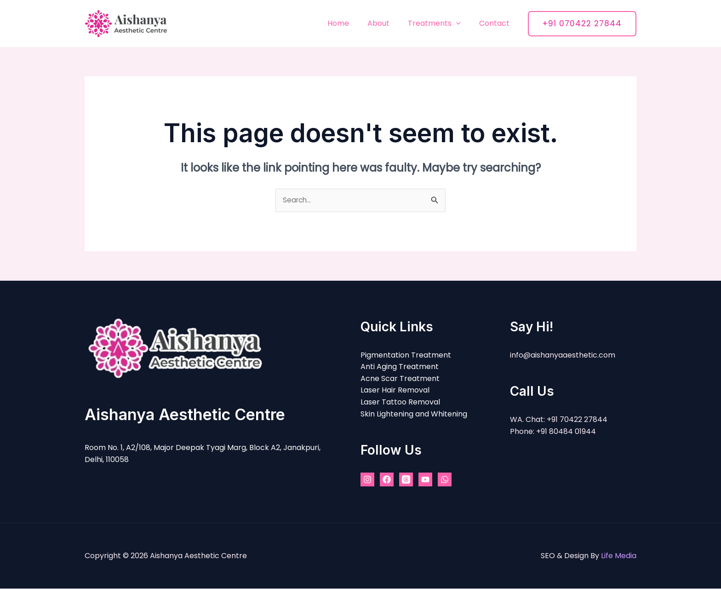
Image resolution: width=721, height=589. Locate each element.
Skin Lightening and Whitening (413, 414)
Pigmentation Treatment (405, 355)
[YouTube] (425, 480)
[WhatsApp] (445, 480)
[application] (461, 23)
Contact (496, 23)
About (388, 23)
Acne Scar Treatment (400, 379)
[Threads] (406, 480)
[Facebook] (387, 480)
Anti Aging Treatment (399, 367)
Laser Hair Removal (394, 390)
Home (351, 23)
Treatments (439, 23)
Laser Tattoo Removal (400, 402)
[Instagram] (367, 480)
